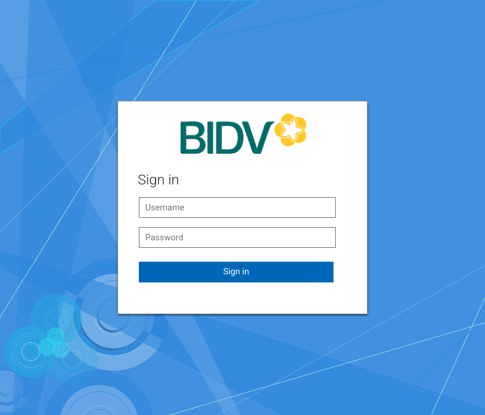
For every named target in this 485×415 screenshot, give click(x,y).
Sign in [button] (236, 271)
